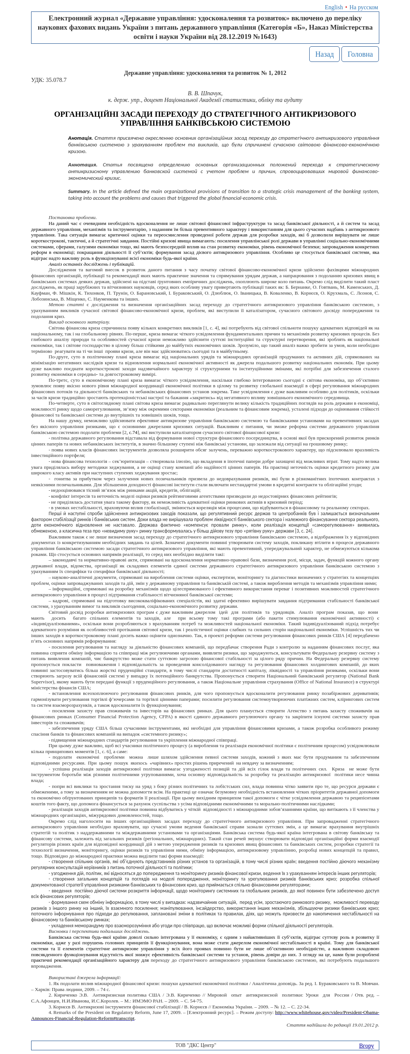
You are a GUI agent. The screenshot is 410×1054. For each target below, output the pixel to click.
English (334, 7)
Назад (324, 54)
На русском (364, 7)
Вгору (366, 1046)
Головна (360, 54)
